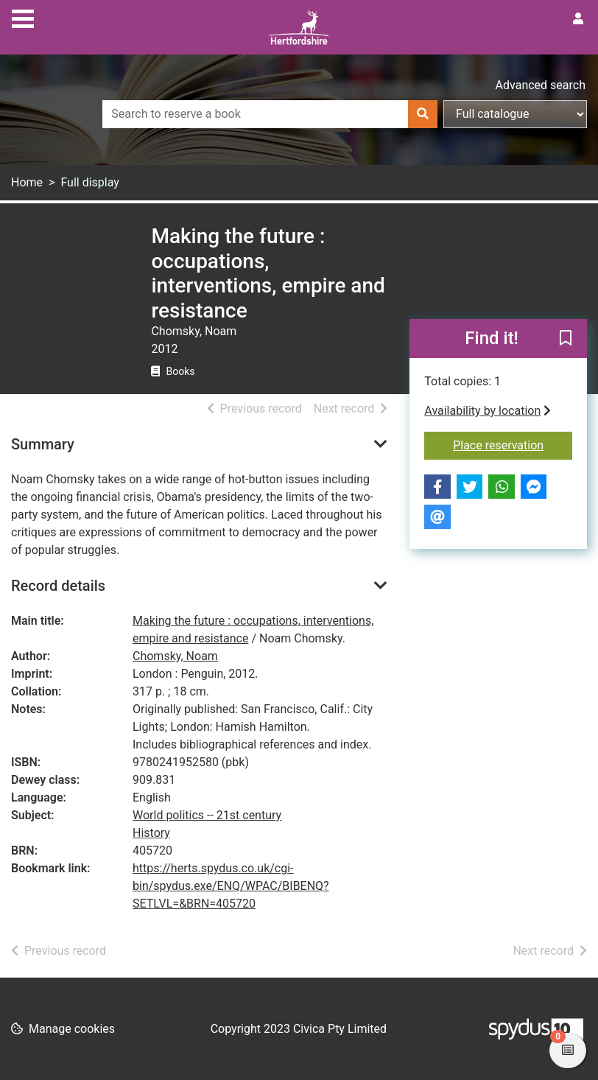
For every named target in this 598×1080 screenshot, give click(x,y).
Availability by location (487, 411)
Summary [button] (42, 444)
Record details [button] (58, 586)
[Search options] (515, 114)
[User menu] (578, 19)
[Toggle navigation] (23, 17)
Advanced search (540, 85)
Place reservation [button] (512, 444)
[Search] (422, 114)
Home (27, 182)
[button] (565, 339)
